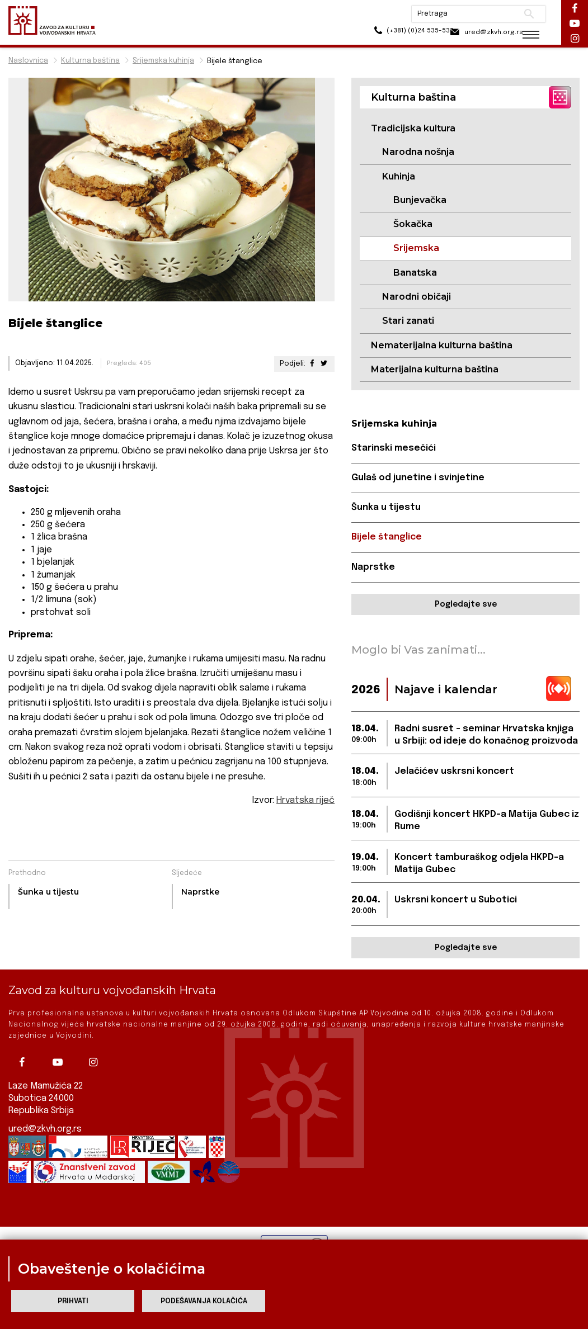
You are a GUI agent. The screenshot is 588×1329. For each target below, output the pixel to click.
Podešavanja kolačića (204, 1301)
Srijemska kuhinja (163, 60)
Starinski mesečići (393, 448)
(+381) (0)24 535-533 (392, 33)
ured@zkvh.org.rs (45, 1129)
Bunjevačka (419, 200)
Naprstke (373, 568)
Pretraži (521, 14)
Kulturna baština (90, 60)
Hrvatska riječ (305, 800)
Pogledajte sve (466, 605)
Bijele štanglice (386, 537)
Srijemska (416, 248)
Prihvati (73, 1301)
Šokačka (412, 224)
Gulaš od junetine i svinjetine (417, 478)
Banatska (415, 272)
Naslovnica (28, 60)
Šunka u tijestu (386, 508)
